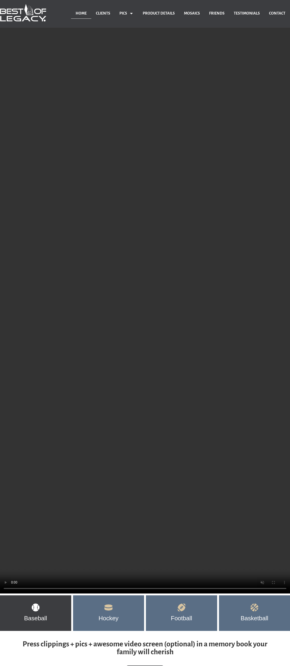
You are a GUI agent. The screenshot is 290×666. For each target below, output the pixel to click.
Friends (217, 13)
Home (81, 13)
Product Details (159, 13)
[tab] (35, 613)
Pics (126, 13)
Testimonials (247, 13)
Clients (103, 13)
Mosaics (192, 13)
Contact (277, 13)
